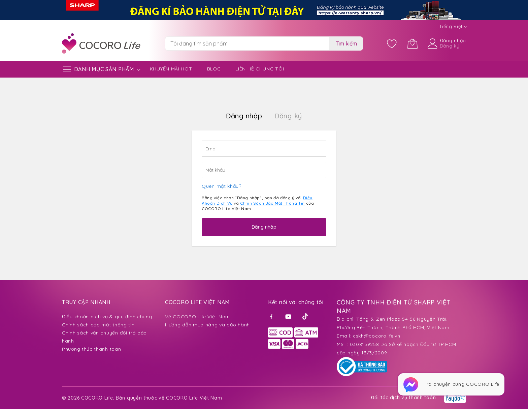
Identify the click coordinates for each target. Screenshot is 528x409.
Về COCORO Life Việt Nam (197, 317)
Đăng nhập (453, 40)
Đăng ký (450, 46)
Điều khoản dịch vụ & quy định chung (107, 317)
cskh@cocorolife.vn (376, 336)
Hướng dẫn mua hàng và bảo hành (207, 325)
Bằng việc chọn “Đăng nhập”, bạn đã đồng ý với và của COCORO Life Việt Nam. (258, 203)
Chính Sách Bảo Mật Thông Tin (272, 203)
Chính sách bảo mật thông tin (98, 325)
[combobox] (247, 43)
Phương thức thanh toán (91, 349)
